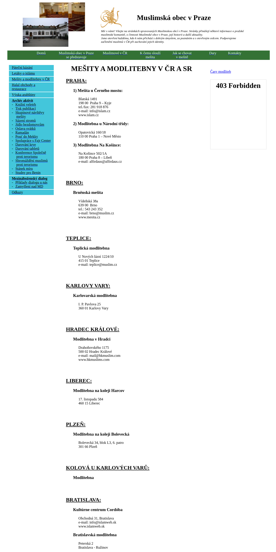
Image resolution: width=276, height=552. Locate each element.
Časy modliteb (220, 71)
